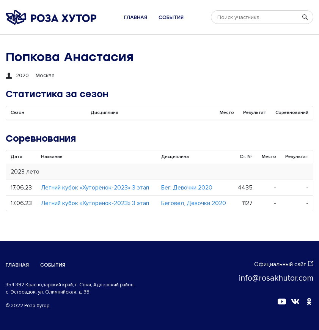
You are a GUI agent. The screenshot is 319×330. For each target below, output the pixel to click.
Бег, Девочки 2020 (186, 187)
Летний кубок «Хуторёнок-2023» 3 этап (95, 187)
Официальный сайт (283, 264)
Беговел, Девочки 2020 (193, 203)
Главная (135, 17)
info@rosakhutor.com (276, 278)
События (171, 17)
